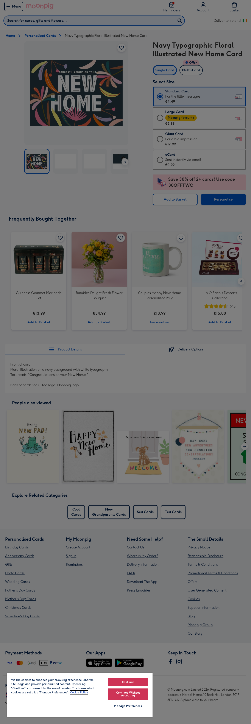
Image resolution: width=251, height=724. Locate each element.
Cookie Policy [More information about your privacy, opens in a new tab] (79, 692)
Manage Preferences (128, 706)
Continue (128, 682)
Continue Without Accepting (128, 694)
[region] (80, 695)
